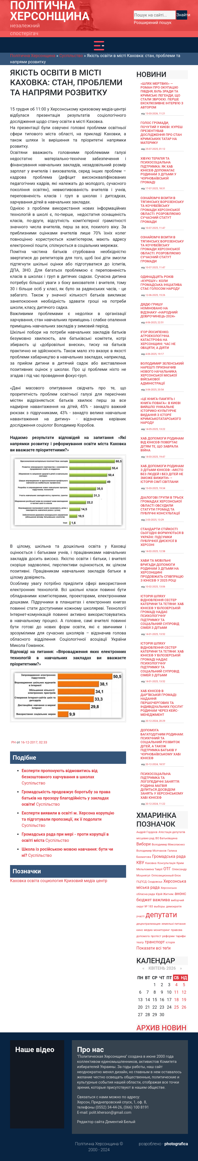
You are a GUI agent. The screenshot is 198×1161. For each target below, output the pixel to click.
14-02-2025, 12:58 (155, 551)
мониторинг (162, 930)
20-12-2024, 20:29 (155, 720)
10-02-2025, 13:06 (155, 586)
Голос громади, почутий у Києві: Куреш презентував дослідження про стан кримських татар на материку (162, 133)
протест (156, 936)
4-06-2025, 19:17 (154, 353)
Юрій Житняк (165, 894)
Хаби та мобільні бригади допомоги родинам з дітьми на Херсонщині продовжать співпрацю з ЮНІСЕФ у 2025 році (162, 570)
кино (139, 930)
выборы (159, 906)
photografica (176, 1143)
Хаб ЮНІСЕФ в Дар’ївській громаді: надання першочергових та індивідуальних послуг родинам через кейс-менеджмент (162, 703)
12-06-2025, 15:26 (155, 295)
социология (51, 880)
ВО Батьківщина (166, 838)
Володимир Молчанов (151, 850)
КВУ (140, 862)
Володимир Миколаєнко (168, 844)
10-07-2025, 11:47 (155, 227)
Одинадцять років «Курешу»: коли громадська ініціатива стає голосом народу (161, 283)
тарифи (181, 936)
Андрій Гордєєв (147, 832)
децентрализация (148, 923)
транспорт (155, 941)
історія (170, 942)
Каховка (18, 880)
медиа (148, 930)
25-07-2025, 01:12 (155, 148)
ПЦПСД (141, 881)
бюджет (144, 899)
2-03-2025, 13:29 (154, 519)
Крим (180, 863)
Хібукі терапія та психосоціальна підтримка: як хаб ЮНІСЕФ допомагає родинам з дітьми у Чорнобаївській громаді (158, 170)
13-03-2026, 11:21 (155, 113)
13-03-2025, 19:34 (155, 488)
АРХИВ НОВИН (161, 1028)
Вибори (143, 844)
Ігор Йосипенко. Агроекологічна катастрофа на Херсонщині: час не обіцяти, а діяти (158, 340)
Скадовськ (155, 881)
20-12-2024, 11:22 (155, 803)
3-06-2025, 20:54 (154, 389)
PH (13, 742)
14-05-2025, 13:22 (155, 429)
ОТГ (167, 868)
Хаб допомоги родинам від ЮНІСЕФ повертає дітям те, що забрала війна (162, 444)
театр (140, 942)
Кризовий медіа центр (85, 880)
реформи (168, 936)
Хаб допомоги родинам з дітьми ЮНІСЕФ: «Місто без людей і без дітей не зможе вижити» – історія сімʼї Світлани (162, 474)
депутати (161, 914)
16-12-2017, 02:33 (34, 742)
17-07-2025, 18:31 (155, 188)
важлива (161, 899)
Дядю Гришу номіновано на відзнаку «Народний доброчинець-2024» (159, 310)
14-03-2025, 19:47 (155, 456)
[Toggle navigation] (99, 45)
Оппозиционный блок (166, 875)
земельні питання (173, 923)
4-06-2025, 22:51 (154, 322)
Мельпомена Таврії (149, 869)
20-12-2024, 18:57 (155, 764)
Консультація (167, 863)
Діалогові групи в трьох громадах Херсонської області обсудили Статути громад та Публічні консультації (162, 505)
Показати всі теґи (153, 948)
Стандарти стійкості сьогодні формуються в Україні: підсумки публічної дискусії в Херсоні (162, 537)
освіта (33, 880)
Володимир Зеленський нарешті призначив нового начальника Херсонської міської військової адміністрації (162, 373)
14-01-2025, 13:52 (155, 634)
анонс (180, 893)
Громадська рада (169, 856)
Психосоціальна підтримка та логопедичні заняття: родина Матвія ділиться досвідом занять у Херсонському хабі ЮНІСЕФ (162, 785)
